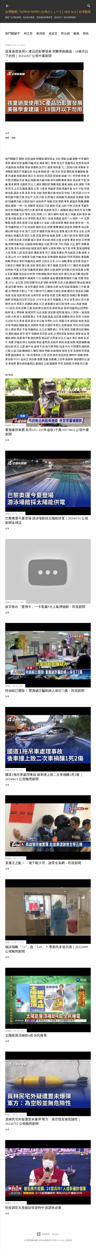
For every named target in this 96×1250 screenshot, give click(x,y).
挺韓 (64, 351)
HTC (70, 265)
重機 (55, 227)
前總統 (29, 304)
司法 (16, 321)
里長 (27, 193)
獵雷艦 (60, 278)
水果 (21, 193)
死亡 (44, 218)
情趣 (73, 214)
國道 (61, 227)
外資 (21, 180)
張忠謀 (23, 274)
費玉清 (68, 274)
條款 (41, 269)
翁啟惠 (48, 210)
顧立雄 (60, 304)
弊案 (7, 222)
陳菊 (64, 184)
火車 (13, 316)
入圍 (52, 222)
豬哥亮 (32, 312)
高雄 (35, 308)
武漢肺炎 (35, 355)
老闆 (58, 312)
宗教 (78, 252)
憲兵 (27, 235)
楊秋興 (85, 346)
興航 (81, 184)
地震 (7, 295)
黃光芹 (60, 163)
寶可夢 (54, 244)
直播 (19, 338)
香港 (21, 321)
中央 (21, 231)
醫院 (36, 351)
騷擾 (55, 265)
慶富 (36, 286)
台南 (7, 316)
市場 (7, 325)
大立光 (43, 329)
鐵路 (16, 333)
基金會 (77, 180)
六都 (7, 351)
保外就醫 (55, 180)
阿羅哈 (77, 257)
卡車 (39, 316)
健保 (69, 325)
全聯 (11, 240)
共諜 (81, 325)
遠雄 (52, 278)
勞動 (47, 351)
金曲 (46, 222)
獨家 (18, 265)
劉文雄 (42, 308)
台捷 (46, 363)
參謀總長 (16, 355)
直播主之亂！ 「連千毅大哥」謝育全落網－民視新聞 (43, 863)
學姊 (27, 167)
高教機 (52, 359)
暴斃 (75, 158)
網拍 (13, 338)
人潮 (64, 235)
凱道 (60, 308)
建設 (71, 210)
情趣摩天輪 (14, 201)
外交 (66, 299)
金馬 (61, 286)
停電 (16, 269)
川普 (41, 197)
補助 (38, 227)
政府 (64, 218)
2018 (38, 299)
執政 (16, 231)
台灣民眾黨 (60, 333)
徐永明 (29, 286)
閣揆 (55, 257)
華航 (56, 346)
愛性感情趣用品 (26, 363)
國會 (13, 205)
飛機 (53, 184)
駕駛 (53, 252)
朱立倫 (40, 321)
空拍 (75, 325)
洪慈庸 (26, 240)
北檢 (39, 193)
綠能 (35, 244)
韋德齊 (12, 363)
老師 (79, 214)
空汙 (47, 252)
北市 (21, 214)
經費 (50, 227)
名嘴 (64, 325)
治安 (33, 214)
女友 (81, 231)
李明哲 (32, 218)
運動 (11, 333)
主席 (36, 197)
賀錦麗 (67, 363)
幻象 (75, 278)
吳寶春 (20, 167)
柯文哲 (28, 33)
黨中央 (29, 346)
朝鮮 (46, 282)
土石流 (18, 188)
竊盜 (41, 244)
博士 (25, 342)
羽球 (69, 257)
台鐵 (32, 257)
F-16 (70, 218)
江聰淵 (49, 286)
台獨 (86, 269)
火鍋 (65, 282)
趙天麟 (12, 286)
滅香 (84, 252)
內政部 (71, 252)
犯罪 (19, 163)
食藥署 (26, 257)
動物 (43, 171)
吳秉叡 (80, 197)
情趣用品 (70, 163)
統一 (83, 222)
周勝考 (77, 227)
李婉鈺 (15, 325)
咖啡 (45, 248)
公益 (13, 351)
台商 (87, 231)
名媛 (69, 158)
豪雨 (30, 188)
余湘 (53, 351)
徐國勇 (45, 278)
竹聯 (38, 274)
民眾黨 (85, 351)
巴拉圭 (31, 299)
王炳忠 (57, 291)
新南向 (9, 235)
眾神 (66, 308)
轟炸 (86, 158)
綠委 (13, 222)
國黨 (42, 231)
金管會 (77, 261)
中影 (81, 188)
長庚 (18, 308)
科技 (78, 240)
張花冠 (40, 205)
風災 (39, 218)
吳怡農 (33, 359)
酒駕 (58, 184)
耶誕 (67, 286)
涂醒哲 (31, 205)
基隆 (61, 231)
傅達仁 (20, 286)
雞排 (46, 269)
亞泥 (30, 222)
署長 (38, 265)
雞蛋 (25, 176)
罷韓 (58, 351)
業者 (11, 184)
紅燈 (72, 269)
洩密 (44, 193)
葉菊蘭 (60, 197)
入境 (7, 252)
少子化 (23, 227)
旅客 (42, 252)
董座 (72, 240)
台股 (58, 240)
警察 (27, 214)
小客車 (43, 188)
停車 (73, 248)
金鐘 (7, 278)
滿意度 (65, 295)
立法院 (9, 321)
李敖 (83, 176)
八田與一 (76, 312)
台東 (32, 235)
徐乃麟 (76, 274)
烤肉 (55, 274)
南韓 (41, 351)
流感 (50, 218)
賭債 (33, 248)
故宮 (12, 308)
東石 (75, 338)
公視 (36, 188)
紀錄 (11, 346)
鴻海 (53, 240)
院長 (78, 316)
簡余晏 (79, 291)
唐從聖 (85, 274)
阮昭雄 (32, 342)
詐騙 (30, 163)
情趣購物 (80, 171)
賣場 (79, 248)
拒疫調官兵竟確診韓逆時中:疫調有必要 (33, 1208)
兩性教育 (36, 338)
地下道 (66, 248)
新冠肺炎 (63, 355)
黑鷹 (7, 355)
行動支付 (10, 265)
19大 (38, 278)
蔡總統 (84, 295)
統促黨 (79, 269)
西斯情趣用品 (16, 244)
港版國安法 (80, 359)
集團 (25, 163)
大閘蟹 (15, 278)
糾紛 (28, 248)
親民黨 (39, 210)
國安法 (71, 291)
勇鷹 (39, 359)
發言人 (56, 210)
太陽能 (28, 244)
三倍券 (61, 359)
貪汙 (27, 231)
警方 (50, 265)
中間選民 (76, 346)
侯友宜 (53, 33)
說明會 (9, 269)
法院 (64, 205)
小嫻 (36, 291)
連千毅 (26, 338)
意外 (16, 248)
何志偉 (37, 171)
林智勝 (53, 282)
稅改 (44, 257)
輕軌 (59, 248)
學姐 (39, 342)
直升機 (87, 210)
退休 (84, 214)
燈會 (53, 163)
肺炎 (86, 33)
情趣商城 (13, 227)
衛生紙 (26, 295)
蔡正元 (32, 176)
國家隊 (53, 363)
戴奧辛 (23, 278)
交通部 (49, 325)
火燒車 (52, 248)
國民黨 (70, 171)
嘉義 (50, 316)
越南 (33, 158)
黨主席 (69, 231)
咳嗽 (80, 355)
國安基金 (49, 158)
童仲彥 (12, 218)
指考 (67, 304)
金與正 (24, 359)
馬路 (66, 244)
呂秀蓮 (54, 338)
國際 (14, 138)
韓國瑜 (40, 158)
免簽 (86, 321)
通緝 (13, 163)
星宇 (28, 333)
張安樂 (65, 269)
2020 (84, 193)
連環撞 (26, 316)
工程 (72, 193)
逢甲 (78, 244)
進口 (67, 214)
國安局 (77, 265)
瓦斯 (11, 248)
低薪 (44, 312)
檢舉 (7, 312)
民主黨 (84, 363)
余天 (50, 299)
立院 (33, 231)
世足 (36, 163)
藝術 (52, 205)
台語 (39, 312)
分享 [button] (7, 133)
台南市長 (36, 295)
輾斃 (84, 342)
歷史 (19, 329)
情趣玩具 (27, 171)
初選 (52, 295)
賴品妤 (45, 338)
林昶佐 (71, 333)
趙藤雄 (64, 210)
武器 (55, 201)
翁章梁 (45, 295)
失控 (57, 171)
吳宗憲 (43, 333)
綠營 (38, 261)
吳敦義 (15, 299)
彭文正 (62, 338)
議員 (16, 193)
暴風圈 (85, 257)
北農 (58, 295)
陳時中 (73, 355)
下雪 (30, 291)
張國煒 (35, 333)
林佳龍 (9, 193)
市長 (61, 329)
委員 (27, 321)
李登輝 (76, 176)
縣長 (67, 329)
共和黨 (76, 363)
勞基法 (15, 261)
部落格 (57, 176)
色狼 (61, 214)
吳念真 (18, 240)
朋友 (19, 222)
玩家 (46, 244)
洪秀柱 (49, 321)
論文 (69, 338)
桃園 (33, 180)
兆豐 (86, 218)
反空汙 (43, 167)
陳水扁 (40, 180)
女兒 (25, 218)
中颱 (38, 257)
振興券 (69, 359)
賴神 (80, 338)
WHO (17, 359)
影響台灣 (62, 252)
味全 (83, 333)
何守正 (43, 291)
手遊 (25, 329)
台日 (55, 321)
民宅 (11, 188)
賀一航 (51, 171)
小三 (44, 214)
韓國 (32, 282)
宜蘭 (72, 329)
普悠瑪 (80, 163)
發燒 (85, 355)
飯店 (27, 325)
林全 (72, 316)
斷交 (53, 304)
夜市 (22, 333)
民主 (16, 346)
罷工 (47, 163)
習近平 (29, 197)
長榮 (11, 342)
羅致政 (71, 197)
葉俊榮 (85, 265)
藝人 (55, 329)
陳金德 (81, 282)
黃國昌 (57, 218)
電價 (78, 342)
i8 (6, 274)
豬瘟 (42, 163)
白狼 (52, 269)
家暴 (19, 218)
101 (7, 308)
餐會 (64, 180)
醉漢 (16, 184)
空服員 (18, 342)
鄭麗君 (68, 278)
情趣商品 (33, 329)
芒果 (21, 197)
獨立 (53, 197)
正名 (52, 261)
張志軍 (85, 227)
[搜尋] (89, 5)
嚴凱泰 (12, 167)
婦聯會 (86, 248)
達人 (13, 312)
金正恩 (19, 282)
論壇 (36, 346)
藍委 (25, 222)
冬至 (70, 351)
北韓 (26, 282)
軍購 (61, 201)
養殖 (69, 261)
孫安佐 (40, 176)
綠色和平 (41, 201)
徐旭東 (59, 222)
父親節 (26, 201)
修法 (33, 240)
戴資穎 (63, 257)
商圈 (83, 244)
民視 (49, 308)
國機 (86, 201)
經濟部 (84, 308)
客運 (41, 325)
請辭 (86, 291)
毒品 (27, 180)
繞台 (78, 299)
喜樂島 (35, 167)
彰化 (44, 227)
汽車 (87, 184)
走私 (76, 184)
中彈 (80, 158)
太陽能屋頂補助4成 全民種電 (26, 1035)
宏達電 (63, 265)
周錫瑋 (52, 188)
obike (73, 304)
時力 (19, 316)
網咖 (44, 274)
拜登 (60, 363)
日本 (67, 321)
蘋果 (58, 235)
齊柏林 (20, 312)
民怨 (67, 193)
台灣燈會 (13, 291)
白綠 (75, 167)
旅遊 (81, 321)
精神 (58, 269)
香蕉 (7, 163)
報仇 (67, 312)
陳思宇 (17, 171)
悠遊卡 (85, 261)
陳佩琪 (31, 278)
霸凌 (13, 329)
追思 (25, 252)
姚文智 (9, 210)
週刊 (50, 214)
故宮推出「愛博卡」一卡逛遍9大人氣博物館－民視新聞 (45, 607)
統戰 (72, 342)
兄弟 (60, 282)
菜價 (50, 257)
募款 (69, 180)
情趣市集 (67, 188)
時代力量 (29, 210)
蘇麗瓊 (74, 286)
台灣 (47, 197)
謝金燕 (68, 227)
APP (19, 257)
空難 (80, 278)
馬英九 (20, 304)
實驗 (63, 158)
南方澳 (49, 346)
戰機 (80, 201)
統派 (72, 222)
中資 (42, 346)
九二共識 (66, 167)
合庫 (55, 286)
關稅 (21, 158)
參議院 (39, 363)
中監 (83, 180)
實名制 (9, 359)
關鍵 (21, 325)
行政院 (85, 316)
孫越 (64, 176)
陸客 (41, 286)
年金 (44, 299)
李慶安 (85, 205)
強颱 (64, 261)
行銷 (69, 235)
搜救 (7, 214)
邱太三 (32, 184)
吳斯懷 (77, 351)
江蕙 (29, 308)
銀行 (44, 265)
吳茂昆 (49, 176)
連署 (50, 167)
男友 (76, 231)
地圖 (49, 201)
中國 (16, 197)
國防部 (46, 184)
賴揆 (7, 299)
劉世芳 (78, 210)
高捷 (78, 304)
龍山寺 (12, 257)
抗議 (61, 346)
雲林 (58, 188)
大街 (61, 244)
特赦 (47, 180)
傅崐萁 (15, 214)
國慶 (15, 274)
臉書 (36, 222)
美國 (61, 321)
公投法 (45, 261)
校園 (19, 176)
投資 (63, 171)
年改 (33, 193)
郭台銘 (65, 33)
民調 (78, 193)
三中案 (82, 286)
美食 (75, 235)
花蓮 (13, 295)
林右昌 (55, 231)
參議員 (74, 201)
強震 (19, 295)
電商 (81, 235)
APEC (11, 282)
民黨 (47, 231)
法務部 (24, 184)
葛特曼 (57, 167)
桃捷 (84, 304)
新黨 (64, 291)
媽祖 (61, 342)
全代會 (23, 269)
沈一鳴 (26, 355)
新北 (33, 321)
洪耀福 (15, 180)
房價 (39, 214)
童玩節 (80, 329)
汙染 (46, 205)
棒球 (7, 304)
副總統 (66, 316)
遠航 (70, 184)
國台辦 (9, 231)
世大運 (85, 299)
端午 (32, 201)
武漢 (49, 355)
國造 (7, 205)
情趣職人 (58, 299)
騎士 (33, 316)
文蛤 (58, 158)
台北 (41, 304)
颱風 (76, 33)
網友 (39, 184)
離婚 (50, 291)
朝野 (75, 218)
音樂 (23, 308)
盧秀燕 (46, 342)
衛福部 (31, 227)
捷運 (47, 304)
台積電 (66, 240)
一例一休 (22, 205)
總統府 (73, 282)
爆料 (56, 214)
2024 (58, 261)
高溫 (38, 235)
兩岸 (77, 222)
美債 (27, 158)
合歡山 (23, 291)
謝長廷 (74, 321)
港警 (78, 333)
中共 (67, 346)
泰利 (21, 261)
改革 (72, 299)
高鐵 (44, 316)
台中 (75, 188)
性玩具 (39, 282)
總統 (36, 304)
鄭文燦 (52, 193)
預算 (86, 188)
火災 (72, 244)
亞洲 (84, 240)
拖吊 (39, 248)
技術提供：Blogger (48, 1234)
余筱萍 (54, 342)
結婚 (22, 248)
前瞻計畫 (75, 295)
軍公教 (26, 265)
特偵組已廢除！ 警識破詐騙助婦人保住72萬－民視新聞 (44, 690)
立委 (22, 346)
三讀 (19, 252)
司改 (58, 205)
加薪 (32, 265)
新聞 (54, 308)
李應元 (57, 325)
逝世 (30, 252)
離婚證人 (27, 351)
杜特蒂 (31, 274)
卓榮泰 (82, 167)
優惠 (36, 252)
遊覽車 (35, 325)
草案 (13, 252)
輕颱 (7, 261)
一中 (81, 218)
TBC (69, 176)
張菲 (61, 274)
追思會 (57, 316)
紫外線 (45, 235)
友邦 (13, 304)
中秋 (69, 205)
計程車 (77, 205)
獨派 (66, 222)
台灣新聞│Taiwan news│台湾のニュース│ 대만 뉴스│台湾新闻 (48, 12)
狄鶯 (67, 342)
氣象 (52, 235)
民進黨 (12, 176)
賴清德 (40, 33)
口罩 (43, 355)
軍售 (66, 201)
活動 (19, 351)
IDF (42, 222)
